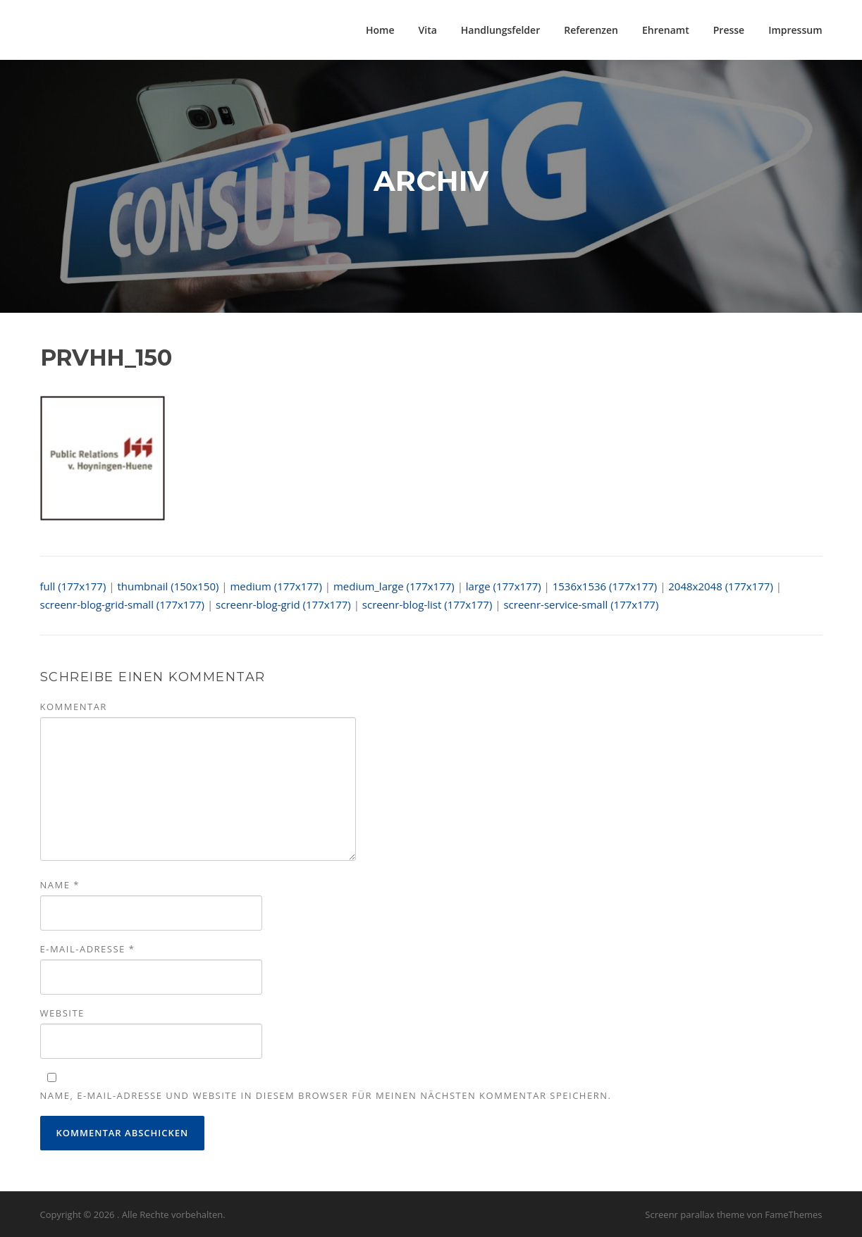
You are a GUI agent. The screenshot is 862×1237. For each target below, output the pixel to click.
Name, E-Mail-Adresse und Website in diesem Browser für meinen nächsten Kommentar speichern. (326, 1095)
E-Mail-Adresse (87, 949)
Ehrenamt (665, 30)
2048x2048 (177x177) (720, 586)
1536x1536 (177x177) (605, 586)
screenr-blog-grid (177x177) (283, 604)
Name (60, 884)
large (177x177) (503, 586)
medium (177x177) (275, 586)
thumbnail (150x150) (167, 586)
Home (380, 30)
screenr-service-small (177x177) (580, 604)
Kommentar (73, 706)
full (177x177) (73, 586)
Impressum (795, 30)
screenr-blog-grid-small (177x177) (122, 604)
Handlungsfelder (500, 30)
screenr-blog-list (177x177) (427, 604)
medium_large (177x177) (394, 586)
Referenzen (591, 30)
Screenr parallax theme (694, 1214)
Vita (428, 30)
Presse (728, 30)
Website (62, 1013)
